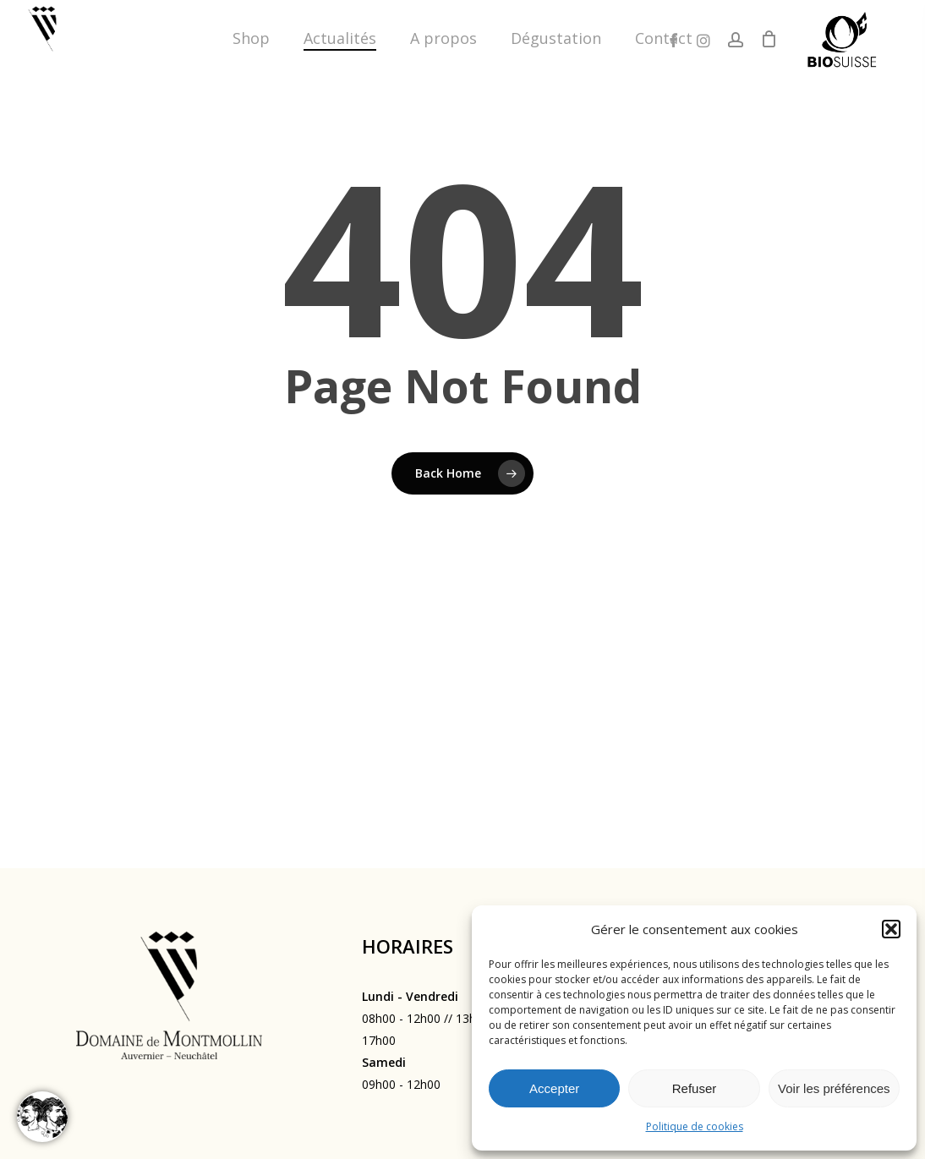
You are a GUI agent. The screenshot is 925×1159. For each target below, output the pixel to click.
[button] (891, 929)
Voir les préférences (834, 1088)
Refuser (694, 1088)
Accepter (554, 1088)
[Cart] (768, 39)
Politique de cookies (694, 1126)
